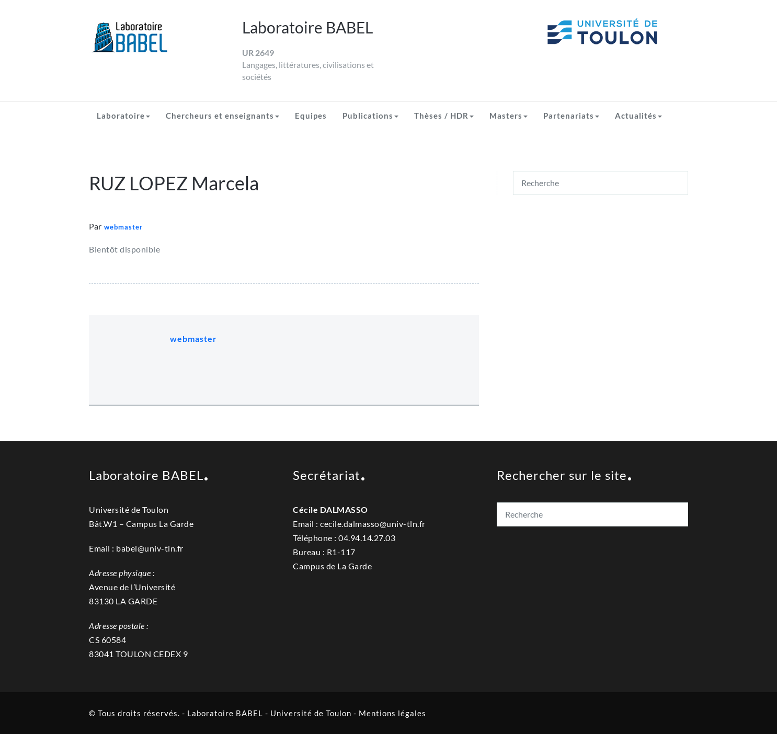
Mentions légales (392, 713)
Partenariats (571, 115)
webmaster (123, 227)
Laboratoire (123, 115)
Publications (370, 115)
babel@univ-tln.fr (150, 548)
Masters (508, 115)
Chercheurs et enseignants (222, 115)
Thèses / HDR (444, 115)
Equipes (311, 115)
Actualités (638, 115)
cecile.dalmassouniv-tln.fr (373, 524)
